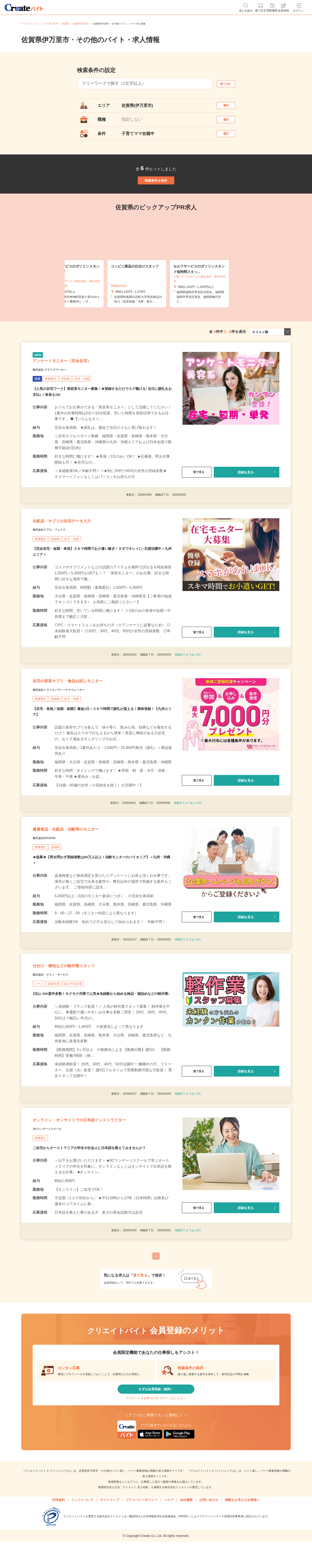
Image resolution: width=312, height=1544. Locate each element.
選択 (230, 108)
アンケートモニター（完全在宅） (78, 388)
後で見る (197, 503)
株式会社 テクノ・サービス (59, 1040)
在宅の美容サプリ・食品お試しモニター (87, 726)
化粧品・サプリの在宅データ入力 (78, 557)
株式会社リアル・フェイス (57, 569)
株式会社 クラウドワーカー (58, 400)
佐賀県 (65, 23)
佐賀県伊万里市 (81, 23)
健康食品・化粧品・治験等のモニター (84, 883)
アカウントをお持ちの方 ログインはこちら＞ (156, 1496)
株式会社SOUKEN (50, 895)
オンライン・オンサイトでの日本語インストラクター (100, 1203)
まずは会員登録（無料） (156, 1483)
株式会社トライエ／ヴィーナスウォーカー (72, 738)
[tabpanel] (156, 284)
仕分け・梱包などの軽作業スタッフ (81, 1029)
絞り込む (230, 84)
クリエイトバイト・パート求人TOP (39, 23)
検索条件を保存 (156, 197)
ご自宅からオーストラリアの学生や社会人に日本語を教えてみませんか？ (93, 1238)
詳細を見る (246, 503)
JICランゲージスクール (54, 1218)
